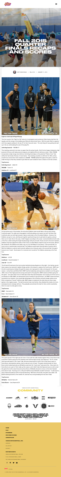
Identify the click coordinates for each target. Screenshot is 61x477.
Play (7, 430)
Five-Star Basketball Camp (13, 456)
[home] (25, 4)
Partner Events (11, 451)
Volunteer (9, 445)
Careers (8, 443)
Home (7, 427)
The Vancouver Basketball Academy (16, 459)
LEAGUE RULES (10, 437)
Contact (8, 448)
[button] (56, 4)
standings (9, 432)
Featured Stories (11, 435)
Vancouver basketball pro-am (14, 454)
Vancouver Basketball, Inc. (14, 440)
